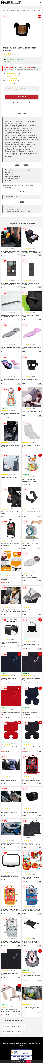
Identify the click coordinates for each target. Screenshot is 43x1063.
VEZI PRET (21, 96)
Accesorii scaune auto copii (11, 10)
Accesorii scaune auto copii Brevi (30, 10)
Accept (28, 1061)
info (19, 255)
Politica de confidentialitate (25, 1043)
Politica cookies (19, 1061)
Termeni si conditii (9, 1043)
